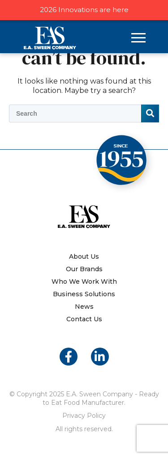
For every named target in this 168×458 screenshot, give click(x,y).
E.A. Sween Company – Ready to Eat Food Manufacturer (50, 38)
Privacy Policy (84, 416)
